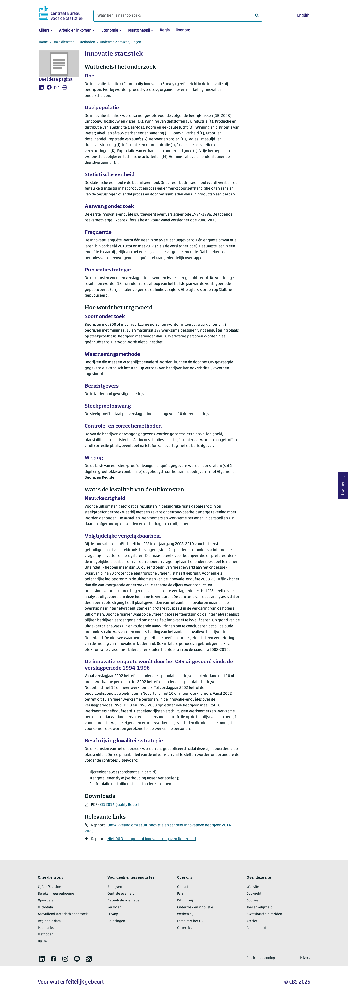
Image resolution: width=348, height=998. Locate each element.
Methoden (87, 42)
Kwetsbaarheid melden (264, 914)
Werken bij (185, 914)
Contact (182, 887)
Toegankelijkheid (260, 907)
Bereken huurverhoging (56, 893)
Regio (165, 30)
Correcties (184, 928)
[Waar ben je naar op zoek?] (177, 16)
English (303, 16)
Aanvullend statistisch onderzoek (63, 914)
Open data (45, 900)
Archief (252, 921)
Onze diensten (63, 42)
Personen (114, 907)
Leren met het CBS (190, 921)
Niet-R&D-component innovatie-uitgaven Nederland (151, 839)
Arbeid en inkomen (75, 31)
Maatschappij (139, 31)
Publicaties (46, 928)
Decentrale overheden (124, 900)
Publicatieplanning (261, 958)
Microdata (45, 907)
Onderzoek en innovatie (195, 907)
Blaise (42, 941)
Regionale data (49, 921)
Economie (109, 31)
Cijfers (44, 31)
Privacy (112, 914)
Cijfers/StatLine (49, 887)
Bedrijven (114, 887)
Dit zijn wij (185, 900)
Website (253, 887)
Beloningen (116, 921)
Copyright (254, 893)
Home (43, 42)
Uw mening (343, 485)
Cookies (252, 900)
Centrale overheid (121, 893)
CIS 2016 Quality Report (119, 805)
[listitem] (41, 87)
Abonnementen (258, 928)
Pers (180, 893)
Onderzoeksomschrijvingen (120, 42)
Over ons (183, 30)
